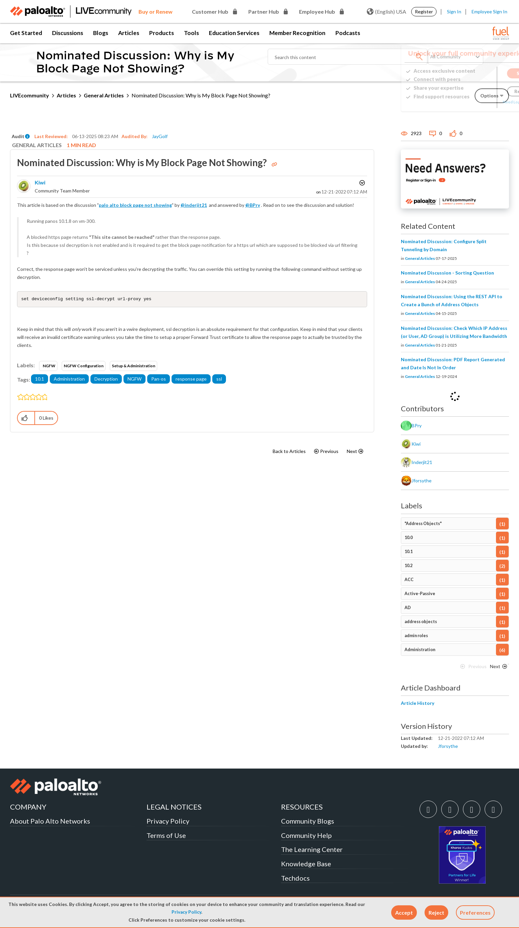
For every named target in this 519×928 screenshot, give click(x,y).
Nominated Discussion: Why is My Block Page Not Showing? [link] (201, 95)
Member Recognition (297, 32)
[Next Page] (497, 668)
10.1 (39, 379)
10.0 (409, 537)
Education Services (234, 32)
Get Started (26, 32)
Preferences (475, 912)
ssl (219, 379)
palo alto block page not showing (135, 205)
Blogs (100, 32)
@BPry (252, 205)
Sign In (454, 11)
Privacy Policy (186, 912)
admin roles (416, 635)
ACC (409, 579)
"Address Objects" (423, 523)
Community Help (306, 835)
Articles (128, 32)
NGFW (49, 366)
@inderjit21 (194, 205)
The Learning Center (312, 849)
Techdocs (295, 878)
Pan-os (158, 379)
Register (424, 11)
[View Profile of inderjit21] (422, 462)
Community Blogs (307, 821)
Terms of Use (166, 835)
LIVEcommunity (29, 95)
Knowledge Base (306, 864)
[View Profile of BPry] (417, 425)
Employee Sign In (489, 11)
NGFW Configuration (83, 366)
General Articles (104, 95)
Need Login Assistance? (479, 101)
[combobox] (348, 57)
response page (191, 379)
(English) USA (386, 11)
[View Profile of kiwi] (40, 182)
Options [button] (361, 183)
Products (161, 32)
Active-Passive (420, 593)
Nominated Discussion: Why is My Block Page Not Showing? (142, 162)
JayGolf (160, 136)
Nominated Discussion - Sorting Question (447, 273)
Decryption (106, 379)
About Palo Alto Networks (50, 821)
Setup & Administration (133, 366)
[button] (404, 912)
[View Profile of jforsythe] (422, 480)
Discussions (67, 32)
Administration (69, 379)
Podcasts (347, 32)
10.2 (409, 565)
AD (408, 607)
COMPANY (28, 806)
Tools (191, 32)
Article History (417, 703)
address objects (421, 621)
